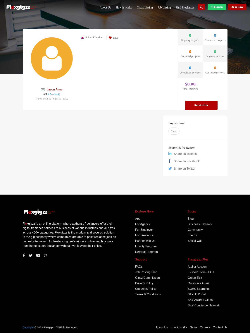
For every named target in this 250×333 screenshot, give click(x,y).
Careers (205, 327)
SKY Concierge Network (204, 305)
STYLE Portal (197, 294)
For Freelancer (145, 235)
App (137, 218)
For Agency (142, 224)
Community (195, 229)
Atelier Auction (197, 266)
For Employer (144, 229)
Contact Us (220, 327)
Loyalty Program (146, 246)
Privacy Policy (144, 283)
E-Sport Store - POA (201, 272)
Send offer (201, 105)
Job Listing (165, 7)
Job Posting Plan (146, 272)
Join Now (237, 7)
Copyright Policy (146, 288)
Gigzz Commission (147, 277)
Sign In (217, 7)
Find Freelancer (185, 7)
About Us (106, 7)
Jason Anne (54, 89)
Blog (191, 218)
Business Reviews (200, 224)
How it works (124, 7)
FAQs (139, 266)
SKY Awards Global (200, 299)
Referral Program (146, 251)
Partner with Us (145, 240)
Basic (174, 131)
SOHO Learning (198, 288)
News (193, 327)
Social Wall (195, 240)
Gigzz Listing (145, 7)
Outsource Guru (198, 283)
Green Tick (195, 277)
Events (192, 235)
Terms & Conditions (148, 294)
